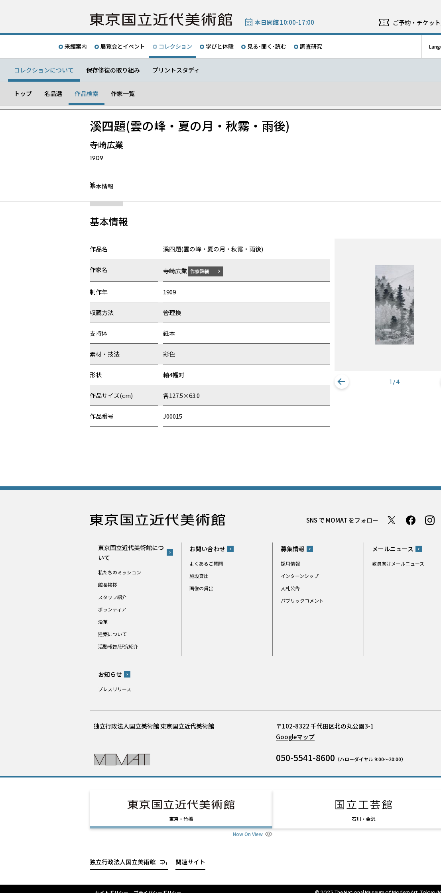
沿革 (103, 621)
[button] (342, 382)
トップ (23, 93)
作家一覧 (123, 93)
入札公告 (290, 588)
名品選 (53, 93)
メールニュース (392, 548)
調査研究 (311, 46)
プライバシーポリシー (157, 885)
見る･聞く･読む (266, 46)
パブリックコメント (302, 600)
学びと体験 (220, 46)
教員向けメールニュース (398, 563)
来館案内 (76, 46)
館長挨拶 (107, 584)
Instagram (430, 520)
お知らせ (110, 674)
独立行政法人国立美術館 (123, 854)
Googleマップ (295, 736)
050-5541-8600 (305, 758)
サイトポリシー (111, 885)
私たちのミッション (119, 571)
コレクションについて (44, 70)
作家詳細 (204, 270)
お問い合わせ (207, 548)
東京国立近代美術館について (131, 552)
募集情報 (293, 548)
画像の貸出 (201, 588)
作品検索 (86, 93)
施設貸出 (199, 575)
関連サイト (190, 854)
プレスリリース (114, 688)
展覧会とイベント (122, 46)
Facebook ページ (411, 520)
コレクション (175, 46)
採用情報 (290, 563)
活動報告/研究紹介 (118, 645)
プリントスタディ (176, 70)
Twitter (392, 520)
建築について (112, 633)
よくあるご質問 (206, 563)
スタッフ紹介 (112, 596)
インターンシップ (300, 575)
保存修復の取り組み (113, 70)
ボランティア (112, 608)
